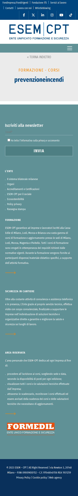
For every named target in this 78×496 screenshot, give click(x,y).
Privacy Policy (23, 477)
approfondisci (13, 272)
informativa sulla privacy (33, 140)
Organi (10, 184)
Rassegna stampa (16, 209)
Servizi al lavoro (58, 2)
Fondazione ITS (39, 2)
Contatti (9, 8)
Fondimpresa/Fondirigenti (15, 2)
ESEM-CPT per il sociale (19, 194)
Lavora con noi (24, 8)
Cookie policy (40, 477)
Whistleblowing (42, 8)
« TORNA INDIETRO (39, 57)
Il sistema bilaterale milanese (22, 179)
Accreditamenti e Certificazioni (23, 189)
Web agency (55, 477)
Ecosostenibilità (15, 199)
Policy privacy (14, 204)
